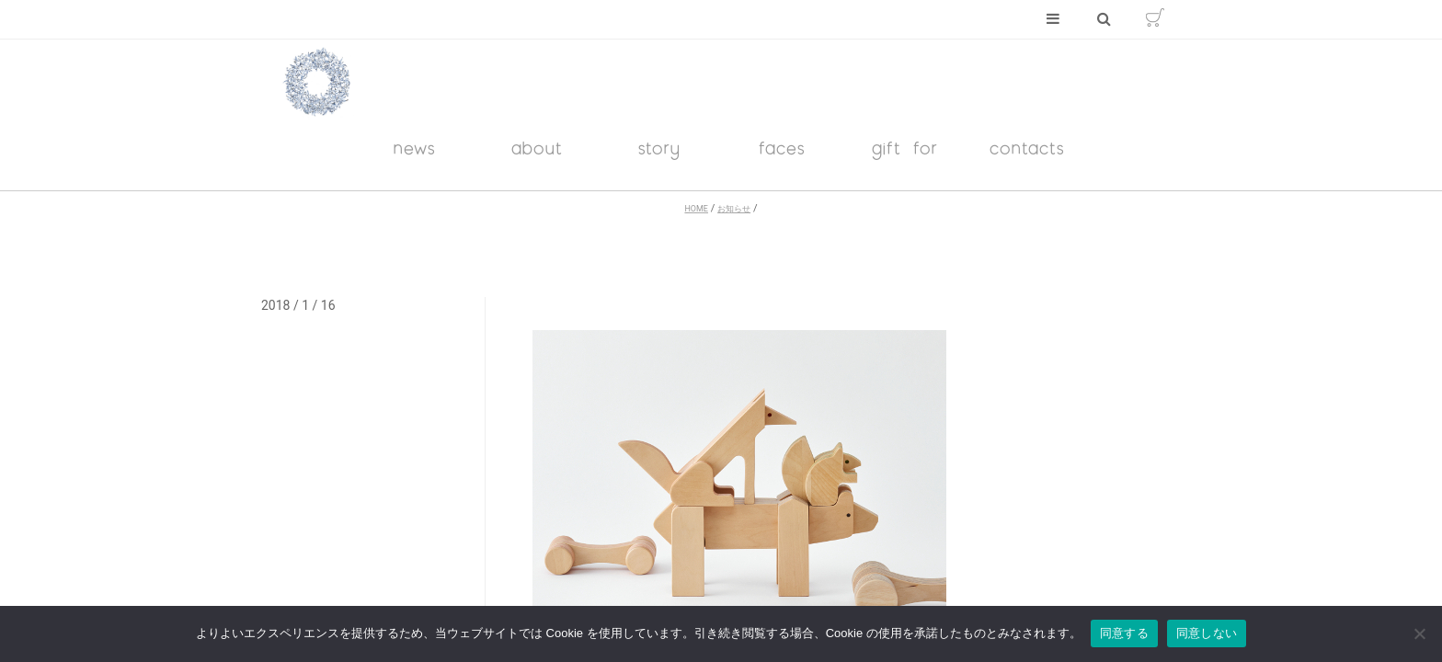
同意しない (1206, 633)
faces (782, 147)
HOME (695, 208)
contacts (1027, 147)
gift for (905, 147)
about (537, 147)
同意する (1124, 633)
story (659, 147)
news (415, 147)
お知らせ (733, 208)
